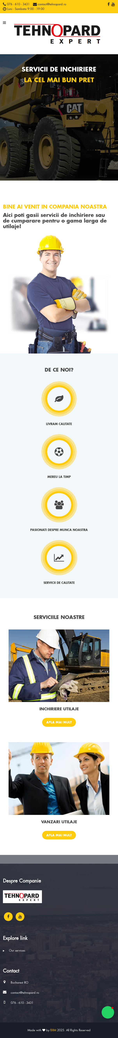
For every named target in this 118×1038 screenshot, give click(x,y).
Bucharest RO (19, 983)
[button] (5, 122)
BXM (53, 1030)
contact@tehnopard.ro (49, 4)
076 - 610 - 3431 (16, 4)
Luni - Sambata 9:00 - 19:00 (23, 9)
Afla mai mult (59, 722)
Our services (14, 950)
